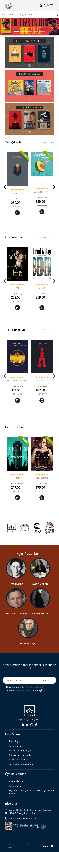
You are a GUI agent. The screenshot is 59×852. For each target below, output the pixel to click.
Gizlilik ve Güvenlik (18, 759)
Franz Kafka (16, 583)
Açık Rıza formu (25, 690)
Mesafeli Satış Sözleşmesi (21, 750)
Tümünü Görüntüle (46, 142)
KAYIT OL (48, 680)
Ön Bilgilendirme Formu (21, 764)
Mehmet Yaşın (28, 643)
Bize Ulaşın (14, 741)
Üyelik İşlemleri (16, 781)
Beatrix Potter (40, 613)
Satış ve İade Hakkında (20, 755)
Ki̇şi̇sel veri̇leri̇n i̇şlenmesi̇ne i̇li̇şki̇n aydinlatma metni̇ (31, 792)
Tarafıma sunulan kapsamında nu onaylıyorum (27, 689)
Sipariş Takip (15, 745)
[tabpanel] (29, 26)
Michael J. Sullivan (16, 613)
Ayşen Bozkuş (40, 583)
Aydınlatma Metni (34, 687)
